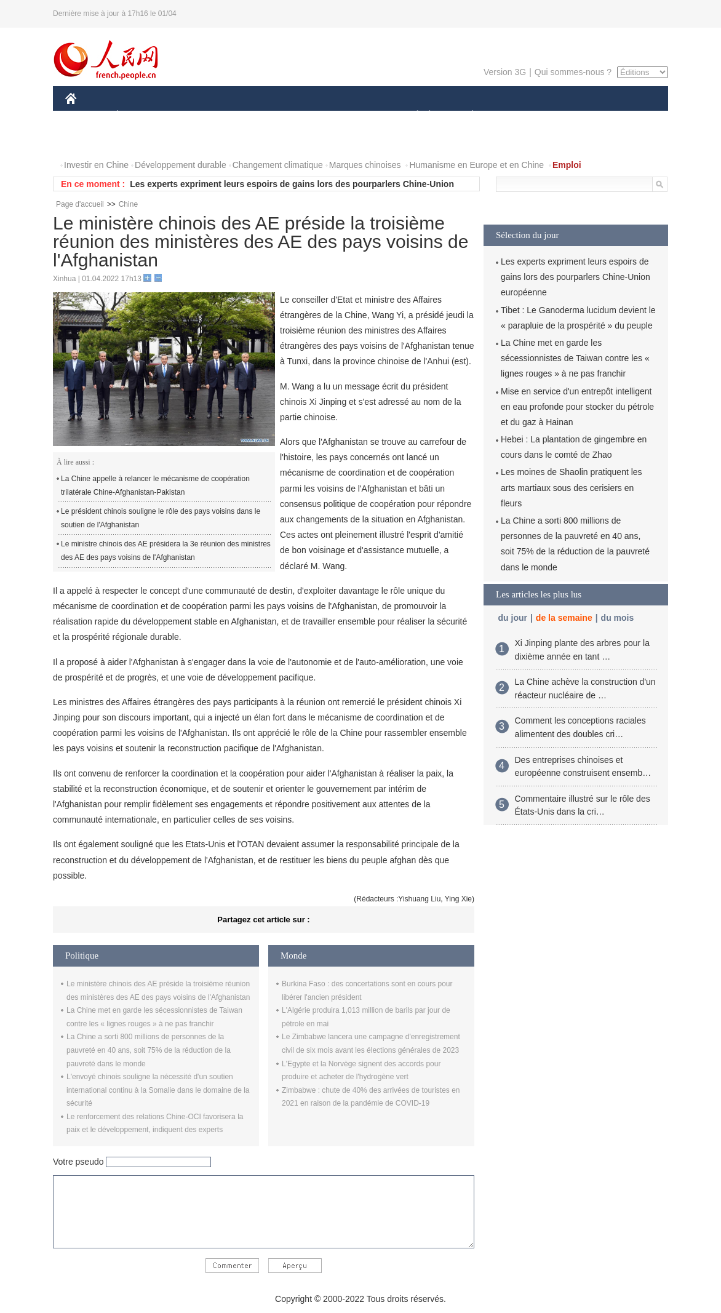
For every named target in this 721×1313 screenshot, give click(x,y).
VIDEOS (140, 140)
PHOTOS (90, 140)
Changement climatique (278, 165)
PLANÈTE (466, 116)
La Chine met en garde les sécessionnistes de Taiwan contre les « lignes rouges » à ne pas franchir (575, 358)
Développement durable (180, 165)
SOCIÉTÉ (411, 116)
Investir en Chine (96, 165)
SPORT (515, 116)
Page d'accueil (80, 204)
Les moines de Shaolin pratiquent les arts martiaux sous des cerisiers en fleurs (571, 487)
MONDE (196, 116)
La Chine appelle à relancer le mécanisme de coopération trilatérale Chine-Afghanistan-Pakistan (155, 485)
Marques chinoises (365, 165)
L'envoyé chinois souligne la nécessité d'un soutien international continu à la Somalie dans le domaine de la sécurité (158, 1089)
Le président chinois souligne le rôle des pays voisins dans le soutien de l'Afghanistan (160, 518)
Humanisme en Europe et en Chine (476, 165)
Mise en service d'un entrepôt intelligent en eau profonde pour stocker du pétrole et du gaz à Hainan (577, 406)
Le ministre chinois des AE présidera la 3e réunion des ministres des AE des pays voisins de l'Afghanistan (166, 551)
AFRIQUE (247, 116)
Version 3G (505, 72)
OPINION (625, 116)
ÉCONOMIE (139, 116)
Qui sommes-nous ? (573, 72)
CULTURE (357, 116)
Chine (128, 204)
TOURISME (568, 116)
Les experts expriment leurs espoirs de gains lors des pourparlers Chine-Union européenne (575, 277)
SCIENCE (301, 116)
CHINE (86, 116)
